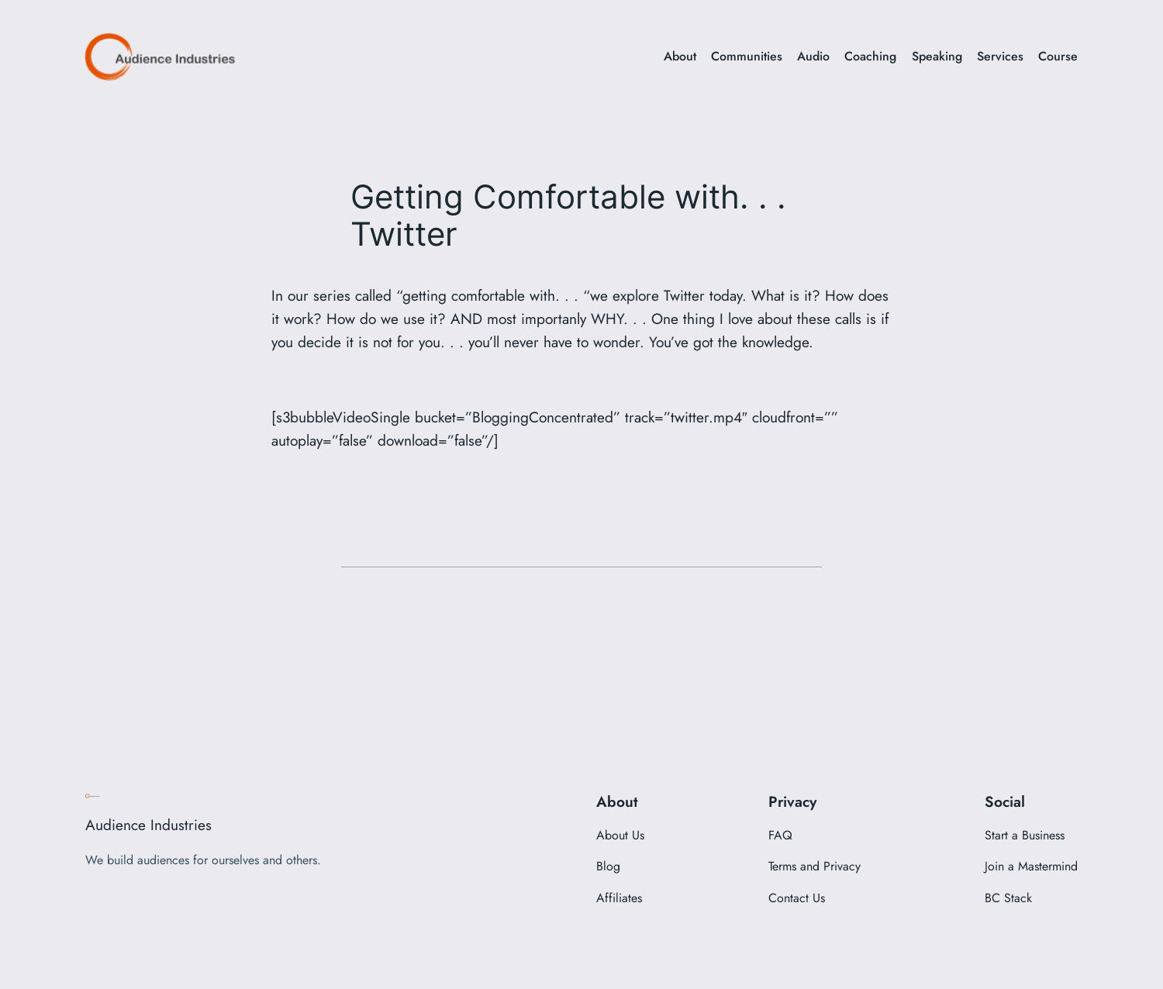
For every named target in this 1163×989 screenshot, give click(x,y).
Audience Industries (148, 825)
